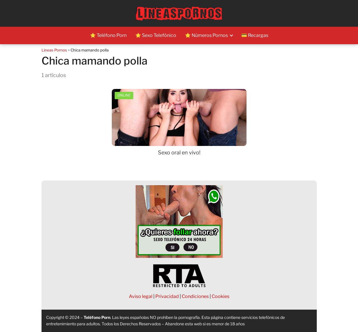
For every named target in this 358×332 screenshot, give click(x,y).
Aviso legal (140, 296)
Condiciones (195, 296)
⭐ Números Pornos (206, 35)
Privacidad (167, 296)
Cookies (220, 296)
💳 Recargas (254, 35)
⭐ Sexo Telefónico (155, 35)
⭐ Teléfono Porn (108, 35)
